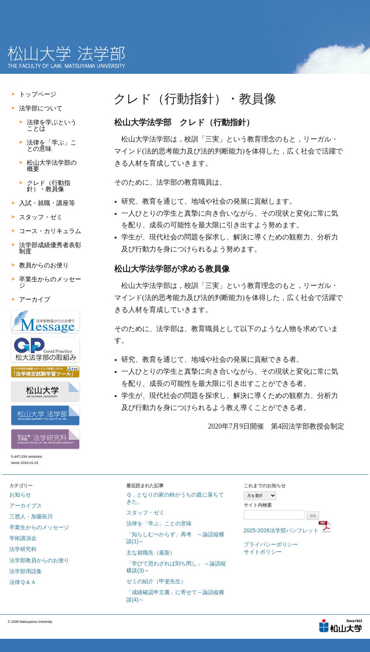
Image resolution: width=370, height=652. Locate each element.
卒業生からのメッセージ (50, 282)
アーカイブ (34, 299)
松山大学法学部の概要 (52, 165)
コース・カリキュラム (50, 231)
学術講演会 (23, 538)
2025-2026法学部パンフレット (287, 530)
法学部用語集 (25, 571)
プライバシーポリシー (271, 544)
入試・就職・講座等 (47, 203)
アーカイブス (25, 505)
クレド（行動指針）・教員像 (48, 186)
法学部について (41, 108)
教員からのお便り (44, 265)
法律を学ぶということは (52, 125)
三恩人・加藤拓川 (31, 516)
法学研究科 (23, 549)
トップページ (37, 94)
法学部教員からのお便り (39, 560)
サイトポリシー (263, 552)
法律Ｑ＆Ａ (22, 582)
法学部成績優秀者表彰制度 (50, 248)
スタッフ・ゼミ (41, 217)
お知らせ (20, 495)
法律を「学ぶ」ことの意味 (52, 145)
